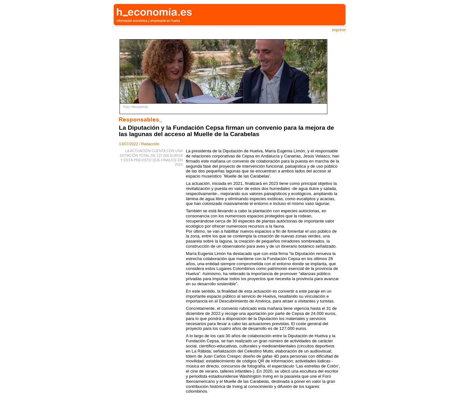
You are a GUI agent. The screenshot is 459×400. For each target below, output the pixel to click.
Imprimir (339, 30)
